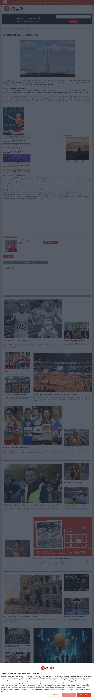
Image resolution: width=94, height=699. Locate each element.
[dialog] (47, 681)
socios (15, 676)
